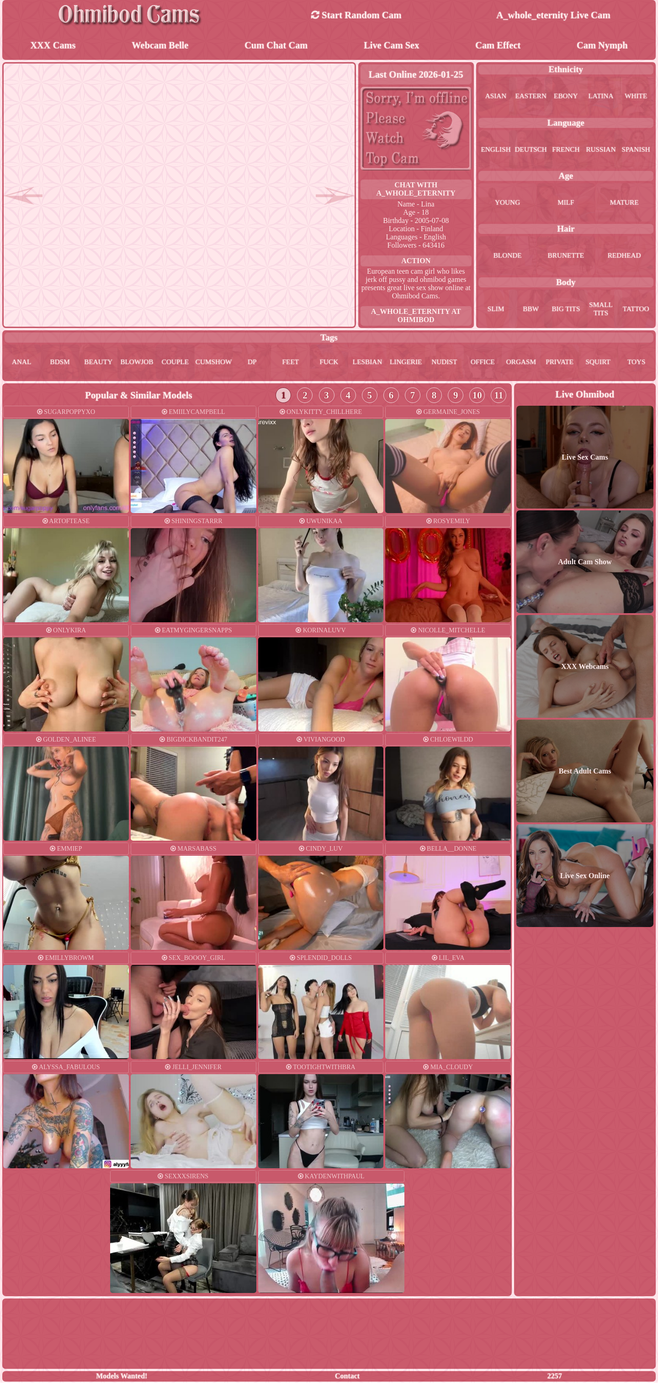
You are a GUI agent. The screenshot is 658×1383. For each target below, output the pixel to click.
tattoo (636, 309)
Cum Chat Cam (276, 45)
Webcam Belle (160, 45)
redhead (624, 256)
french (566, 150)
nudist (444, 363)
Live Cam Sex (391, 45)
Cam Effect (498, 45)
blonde (507, 256)
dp (251, 363)
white (636, 97)
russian (600, 150)
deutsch (531, 150)
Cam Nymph (602, 45)
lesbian (367, 363)
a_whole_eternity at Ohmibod (416, 316)
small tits (601, 310)
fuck (329, 363)
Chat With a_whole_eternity (416, 190)
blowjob (137, 363)
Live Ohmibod (585, 395)
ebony (565, 97)
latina (601, 97)
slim (495, 309)
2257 (554, 1377)
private (559, 363)
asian (496, 97)
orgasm (520, 363)
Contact (347, 1377)
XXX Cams (53, 45)
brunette (566, 256)
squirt (598, 363)
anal (21, 363)
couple (175, 363)
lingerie (406, 363)
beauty (98, 363)
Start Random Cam (356, 15)
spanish (636, 150)
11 (498, 396)
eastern (531, 97)
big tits (566, 309)
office (482, 363)
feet (290, 363)
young (507, 203)
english (495, 150)
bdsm (59, 363)
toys (636, 363)
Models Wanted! (121, 1377)
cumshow (214, 363)
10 (477, 396)
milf (565, 203)
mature (624, 203)
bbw (530, 309)
